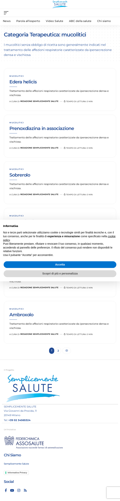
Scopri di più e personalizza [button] (60, 273)
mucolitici (16, 76)
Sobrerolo (19, 175)
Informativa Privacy (17, 472)
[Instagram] (18, 490)
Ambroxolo (21, 314)
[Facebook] (6, 490)
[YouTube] (12, 490)
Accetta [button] (60, 264)
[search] (113, 13)
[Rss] (25, 490)
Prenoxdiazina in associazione (41, 128)
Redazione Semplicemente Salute (39, 101)
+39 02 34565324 (19, 420)
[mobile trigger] (7, 13)
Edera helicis (22, 82)
